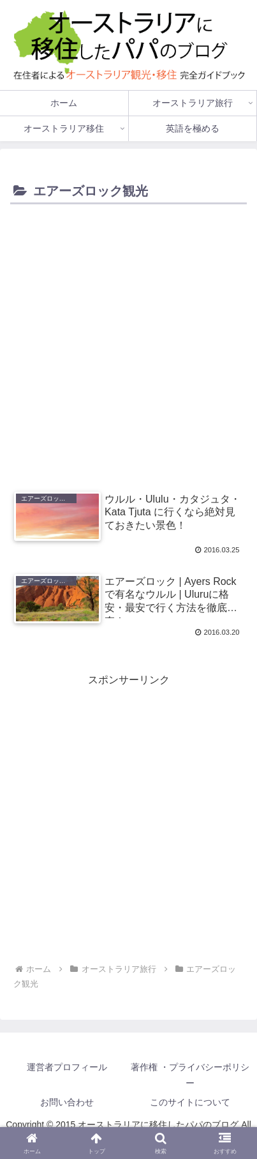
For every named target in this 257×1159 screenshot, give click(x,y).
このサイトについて (190, 1102)
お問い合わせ (67, 1102)
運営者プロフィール (67, 1067)
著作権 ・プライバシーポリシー (190, 1075)
